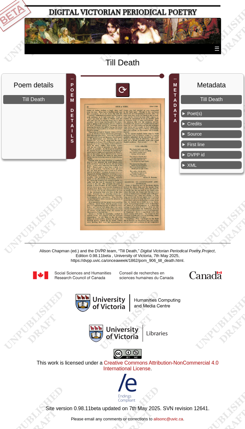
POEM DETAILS (72, 113)
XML (192, 165)
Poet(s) (194, 113)
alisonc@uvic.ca (168, 419)
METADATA (175, 102)
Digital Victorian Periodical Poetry (123, 12)
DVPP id (195, 154)
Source (194, 134)
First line (195, 144)
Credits (194, 123)
